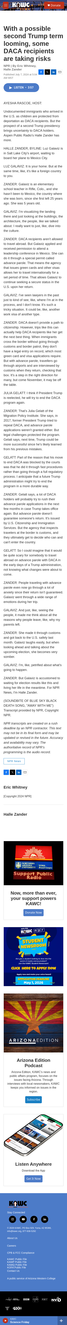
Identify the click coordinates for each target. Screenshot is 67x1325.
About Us (12, 1238)
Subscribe (33, 1099)
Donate (56, 5)
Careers (11, 1245)
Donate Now (33, 912)
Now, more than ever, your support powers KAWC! (33, 898)
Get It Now (33, 1179)
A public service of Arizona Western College (31, 1278)
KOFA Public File (16, 1267)
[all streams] (62, 1320)
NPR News (14, 761)
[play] (5, 1320)
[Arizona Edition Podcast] (33, 1023)
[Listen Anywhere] (33, 1135)
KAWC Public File (17, 1259)
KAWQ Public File (17, 1265)
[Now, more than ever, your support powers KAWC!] (33, 863)
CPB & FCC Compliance (20, 1253)
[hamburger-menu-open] (6, 5)
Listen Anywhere (33, 1164)
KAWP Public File (17, 1262)
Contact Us (13, 1271)
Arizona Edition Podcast (33, 1063)
